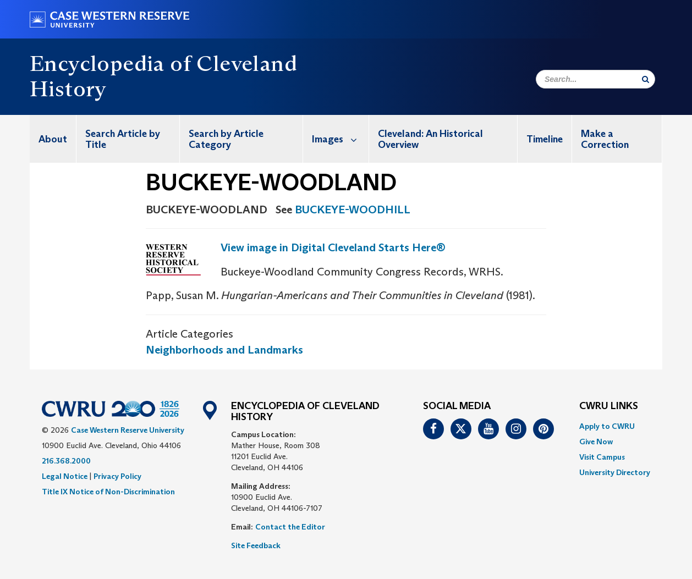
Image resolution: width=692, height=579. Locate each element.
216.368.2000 (66, 461)
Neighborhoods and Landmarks (224, 349)
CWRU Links (608, 406)
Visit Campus (602, 457)
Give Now (596, 441)
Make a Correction (605, 139)
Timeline (544, 139)
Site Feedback (256, 545)
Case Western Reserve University (127, 430)
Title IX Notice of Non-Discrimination (108, 492)
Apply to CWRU (607, 426)
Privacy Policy (117, 476)
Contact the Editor (290, 527)
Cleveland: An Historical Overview (430, 139)
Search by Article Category (226, 139)
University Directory (614, 472)
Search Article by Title (122, 139)
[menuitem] (53, 139)
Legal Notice (64, 476)
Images (340, 138)
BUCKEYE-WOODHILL (352, 209)
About (53, 139)
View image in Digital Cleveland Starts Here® (333, 247)
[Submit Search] (645, 79)
